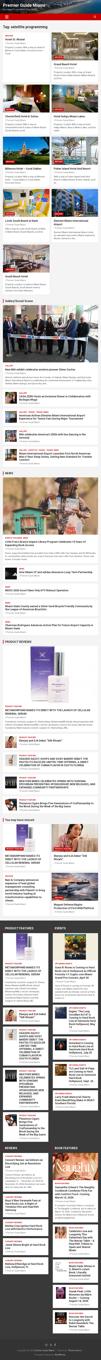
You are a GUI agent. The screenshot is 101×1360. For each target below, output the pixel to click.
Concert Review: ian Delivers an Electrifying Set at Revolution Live (24, 1163)
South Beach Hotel (16, 276)
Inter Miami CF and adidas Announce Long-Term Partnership (55, 572)
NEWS (9, 473)
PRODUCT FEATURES (19, 928)
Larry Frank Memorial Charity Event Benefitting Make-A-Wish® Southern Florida (75, 1100)
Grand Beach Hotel (65, 64)
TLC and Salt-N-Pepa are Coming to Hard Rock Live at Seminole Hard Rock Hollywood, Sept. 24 (82, 1075)
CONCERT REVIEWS (13, 1156)
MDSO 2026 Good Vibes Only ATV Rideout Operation (36, 590)
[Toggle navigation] (7, 17)
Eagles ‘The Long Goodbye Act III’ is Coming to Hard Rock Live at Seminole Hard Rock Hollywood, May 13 (82, 1019)
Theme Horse (74, 1350)
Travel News (42, 412)
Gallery (9, 366)
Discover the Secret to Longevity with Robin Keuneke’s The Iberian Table (81, 1321)
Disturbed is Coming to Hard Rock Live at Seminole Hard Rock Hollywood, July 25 (81, 1048)
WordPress (60, 1354)
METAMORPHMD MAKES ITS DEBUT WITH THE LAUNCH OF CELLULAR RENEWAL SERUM (23, 859)
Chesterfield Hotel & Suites (21, 116)
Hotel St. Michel (15, 39)
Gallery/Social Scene (19, 301)
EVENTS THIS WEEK (13, 538)
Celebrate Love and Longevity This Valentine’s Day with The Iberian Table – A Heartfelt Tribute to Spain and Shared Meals (81, 1241)
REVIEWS (11, 1148)
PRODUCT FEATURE (13, 706)
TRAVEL (31, 412)
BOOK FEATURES (66, 1148)
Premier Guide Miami (24, 5)
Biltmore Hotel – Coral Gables (23, 168)
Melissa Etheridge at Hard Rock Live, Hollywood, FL (24, 1265)
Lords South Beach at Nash (21, 220)
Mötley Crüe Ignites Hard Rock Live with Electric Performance (23, 1227)
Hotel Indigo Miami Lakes (69, 116)
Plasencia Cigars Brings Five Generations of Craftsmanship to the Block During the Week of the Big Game (56, 805)
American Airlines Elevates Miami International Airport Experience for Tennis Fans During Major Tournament (52, 417)
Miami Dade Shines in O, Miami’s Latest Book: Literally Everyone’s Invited (82, 1271)
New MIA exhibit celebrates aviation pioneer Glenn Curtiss (40, 369)
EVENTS (60, 928)
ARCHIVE (9, 36)
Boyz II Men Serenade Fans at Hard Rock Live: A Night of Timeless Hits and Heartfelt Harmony (23, 1205)
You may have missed (19, 820)
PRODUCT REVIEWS (18, 642)
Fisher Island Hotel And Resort (72, 168)
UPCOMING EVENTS (63, 964)
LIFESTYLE (32, 450)
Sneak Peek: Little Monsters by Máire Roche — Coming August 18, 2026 (80, 1296)
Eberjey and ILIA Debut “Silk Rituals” (40, 740)
